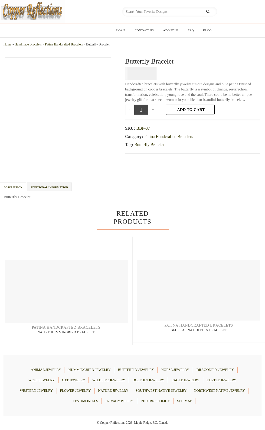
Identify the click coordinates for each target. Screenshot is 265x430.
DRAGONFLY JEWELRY (215, 370)
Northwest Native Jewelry (219, 390)
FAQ (191, 30)
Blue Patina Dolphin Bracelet (198, 330)
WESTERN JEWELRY (36, 390)
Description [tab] (13, 187)
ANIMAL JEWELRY (46, 370)
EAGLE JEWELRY (185, 380)
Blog (207, 30)
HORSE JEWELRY (175, 370)
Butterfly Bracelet (149, 144)
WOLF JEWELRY (41, 380)
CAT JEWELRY (73, 380)
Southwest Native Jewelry (161, 390)
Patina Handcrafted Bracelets (64, 44)
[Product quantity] (141, 110)
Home (120, 30)
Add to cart (191, 109)
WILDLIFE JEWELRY (108, 380)
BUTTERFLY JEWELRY (136, 370)
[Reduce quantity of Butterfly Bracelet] (129, 110)
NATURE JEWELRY (113, 390)
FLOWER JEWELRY (75, 390)
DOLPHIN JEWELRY (148, 380)
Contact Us (144, 30)
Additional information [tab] (49, 187)
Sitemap (184, 401)
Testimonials (85, 401)
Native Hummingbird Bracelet (66, 332)
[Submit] (207, 12)
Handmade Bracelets (28, 44)
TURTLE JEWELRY (221, 380)
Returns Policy (155, 401)
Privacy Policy (119, 401)
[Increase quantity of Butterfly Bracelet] (153, 110)
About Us (171, 30)
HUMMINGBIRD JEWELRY (89, 370)
